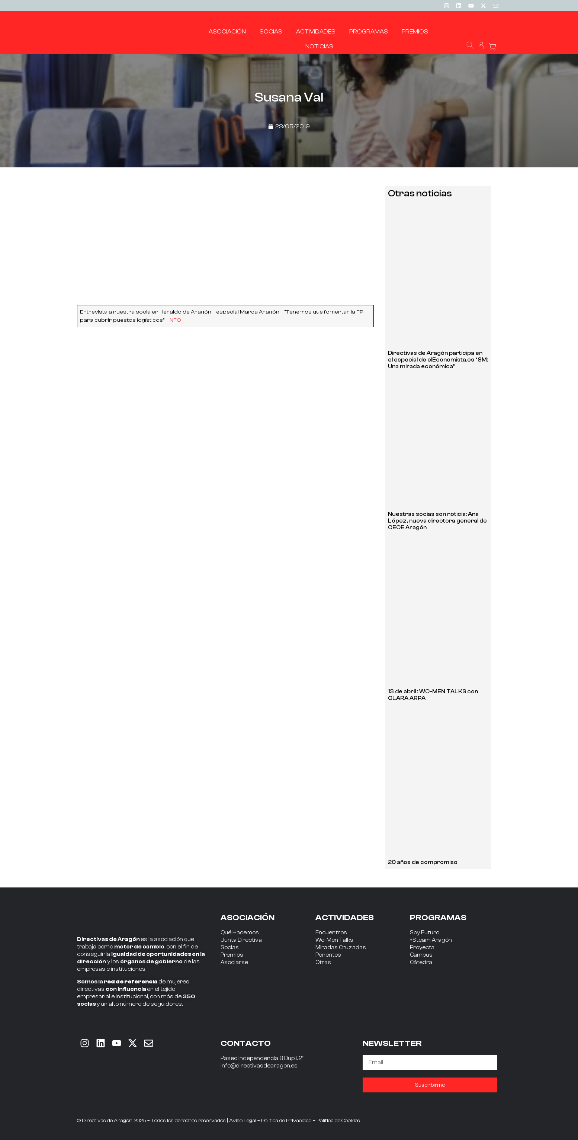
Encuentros (331, 932)
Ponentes (328, 955)
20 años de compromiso (422, 862)
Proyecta (422, 947)
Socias (230, 947)
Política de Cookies (338, 1121)
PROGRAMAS (438, 917)
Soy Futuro (424, 932)
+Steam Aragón (431, 940)
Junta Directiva (241, 940)
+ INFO (173, 320)
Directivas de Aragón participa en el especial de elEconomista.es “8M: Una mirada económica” (438, 360)
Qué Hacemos (240, 932)
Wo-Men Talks (334, 940)
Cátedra (421, 962)
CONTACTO (246, 1043)
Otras (323, 962)
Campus (421, 955)
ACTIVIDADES (344, 917)
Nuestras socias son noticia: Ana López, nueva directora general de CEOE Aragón (437, 521)
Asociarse (234, 962)
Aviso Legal (242, 1121)
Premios (232, 955)
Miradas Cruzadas (340, 947)
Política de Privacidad (286, 1121)
